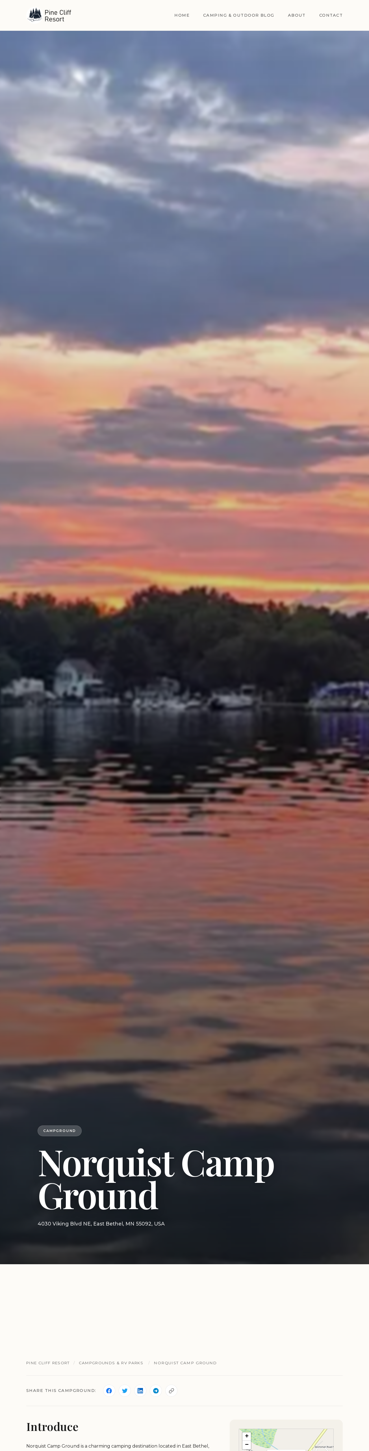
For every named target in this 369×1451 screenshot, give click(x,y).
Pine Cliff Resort (49, 1363)
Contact (331, 15)
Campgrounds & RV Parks (116, 1363)
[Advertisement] (184, 1306)
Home (182, 15)
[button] (246, 1437)
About (297, 15)
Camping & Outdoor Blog (238, 15)
